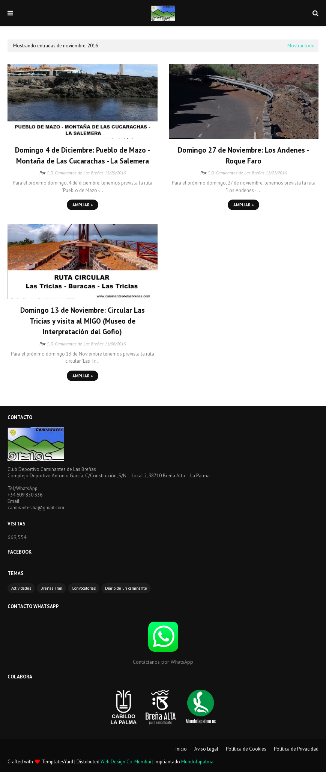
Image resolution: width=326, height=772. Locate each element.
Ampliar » (82, 204)
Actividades (21, 588)
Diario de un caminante (126, 588)
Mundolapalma (197, 761)
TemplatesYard (57, 761)
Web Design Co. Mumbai (126, 761)
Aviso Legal (206, 749)
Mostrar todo (301, 45)
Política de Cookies (246, 749)
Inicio (181, 749)
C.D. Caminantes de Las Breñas (75, 173)
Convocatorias (84, 588)
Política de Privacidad (296, 749)
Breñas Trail (51, 588)
